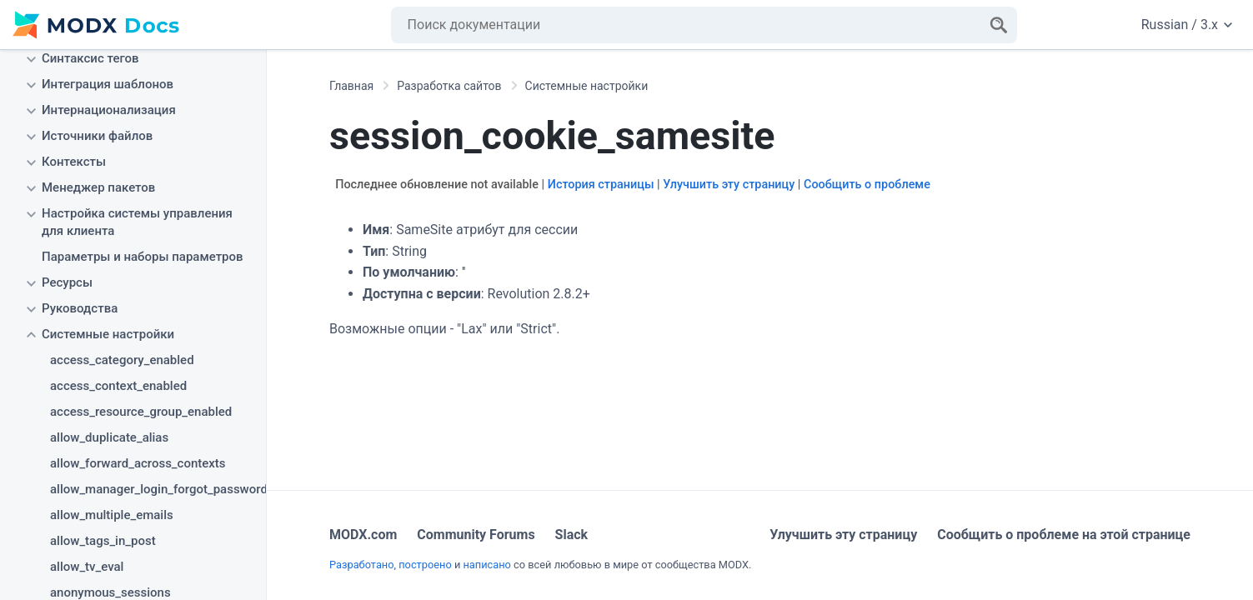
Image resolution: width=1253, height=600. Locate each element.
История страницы (601, 185)
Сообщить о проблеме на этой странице (1063, 534)
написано (486, 564)
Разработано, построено (390, 564)
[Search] (999, 25)
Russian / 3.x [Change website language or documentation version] (1186, 24)
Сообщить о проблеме (867, 185)
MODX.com (363, 534)
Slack (572, 534)
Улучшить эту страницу (728, 185)
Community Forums (475, 534)
